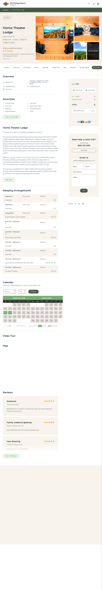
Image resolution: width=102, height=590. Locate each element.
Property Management (54, 587)
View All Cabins (27, 551)
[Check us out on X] (78, 552)
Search (33, 292)
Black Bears (25, 584)
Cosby (48, 557)
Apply (93, 110)
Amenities (26, 67)
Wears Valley (50, 559)
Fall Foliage (25, 587)
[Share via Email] (83, 204)
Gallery (6, 67)
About (36, 67)
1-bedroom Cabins (28, 554)
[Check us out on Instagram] (74, 561)
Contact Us (50, 578)
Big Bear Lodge (12, 500)
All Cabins (5, 10)
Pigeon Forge (51, 554)
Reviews (73, 67)
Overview (16, 67)
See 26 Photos (93, 51)
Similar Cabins (85, 67)
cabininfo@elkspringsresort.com (84, 160)
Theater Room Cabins (29, 567)
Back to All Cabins (51, 531)
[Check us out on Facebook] (74, 552)
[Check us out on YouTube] (74, 557)
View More (9, 180)
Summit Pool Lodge (75, 500)
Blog (23, 576)
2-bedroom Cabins (28, 557)
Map (64, 67)
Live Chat (84, 150)
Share (7, 17)
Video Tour (56, 67)
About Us (49, 576)
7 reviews (11, 42)
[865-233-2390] (93, 4)
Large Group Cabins (28, 565)
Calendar (45, 67)
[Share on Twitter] (79, 204)
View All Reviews (11, 456)
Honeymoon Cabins (28, 562)
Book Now (96, 67)
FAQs (47, 584)
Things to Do (26, 578)
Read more (6, 59)
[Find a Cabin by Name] (89, 4)
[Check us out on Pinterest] (78, 557)
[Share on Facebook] (75, 204)
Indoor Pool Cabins (28, 559)
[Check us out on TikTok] (78, 561)
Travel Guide (26, 581)
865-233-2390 (78, 565)
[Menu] (98, 4)
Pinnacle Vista (42, 500)
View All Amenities (11, 117)
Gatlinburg (50, 551)
